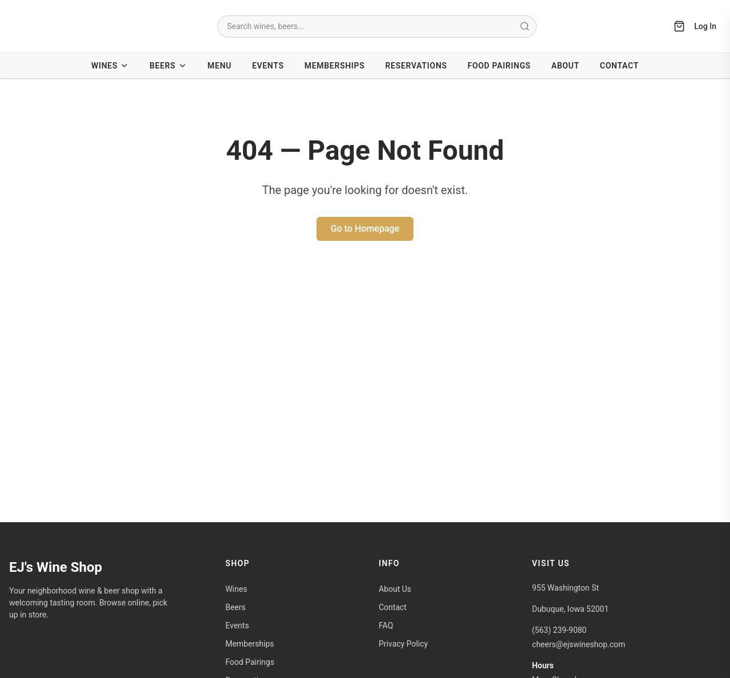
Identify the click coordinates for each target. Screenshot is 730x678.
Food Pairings (499, 65)
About (565, 65)
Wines (110, 66)
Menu (220, 65)
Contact (619, 65)
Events (268, 65)
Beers (168, 66)
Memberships (335, 65)
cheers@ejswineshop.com (579, 644)
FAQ (386, 625)
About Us (395, 589)
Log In (705, 26)
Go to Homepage (365, 228)
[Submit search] (524, 26)
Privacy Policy (403, 643)
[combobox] (377, 26)
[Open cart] (679, 26)
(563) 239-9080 (559, 630)
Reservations (416, 65)
